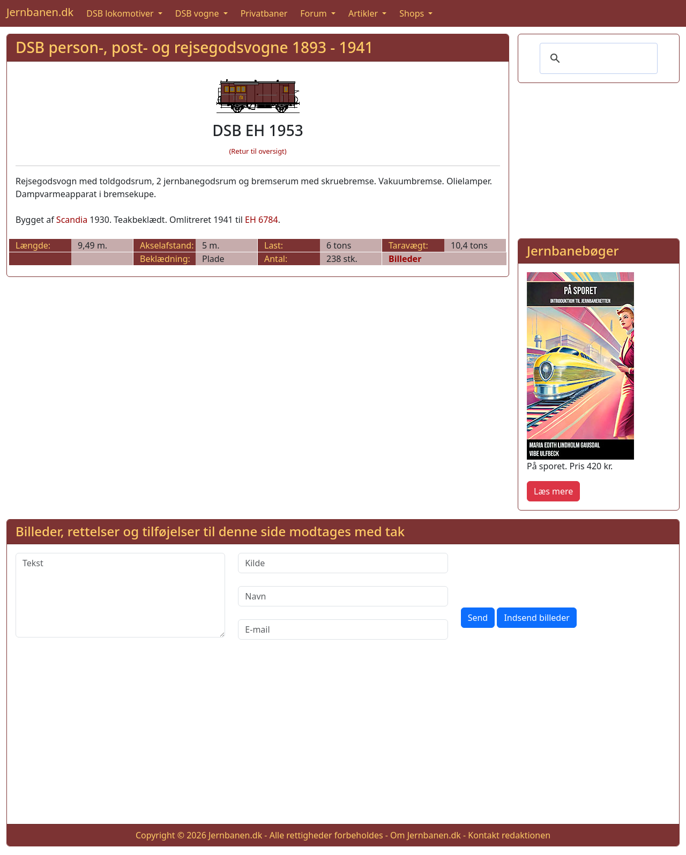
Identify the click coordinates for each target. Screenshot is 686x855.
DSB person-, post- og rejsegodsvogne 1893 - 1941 (195, 47)
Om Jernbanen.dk (425, 835)
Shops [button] (412, 13)
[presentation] (542, 574)
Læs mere (553, 491)
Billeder (405, 259)
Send (478, 618)
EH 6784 (261, 220)
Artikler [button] (364, 13)
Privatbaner (264, 13)
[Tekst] (120, 595)
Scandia (71, 220)
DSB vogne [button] (198, 13)
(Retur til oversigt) (258, 151)
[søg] (597, 58)
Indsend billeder (536, 618)
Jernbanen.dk (39, 12)
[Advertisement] (599, 159)
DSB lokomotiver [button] (121, 13)
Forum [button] (314, 13)
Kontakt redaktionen (509, 835)
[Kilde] (343, 563)
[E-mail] (343, 629)
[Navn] (343, 596)
